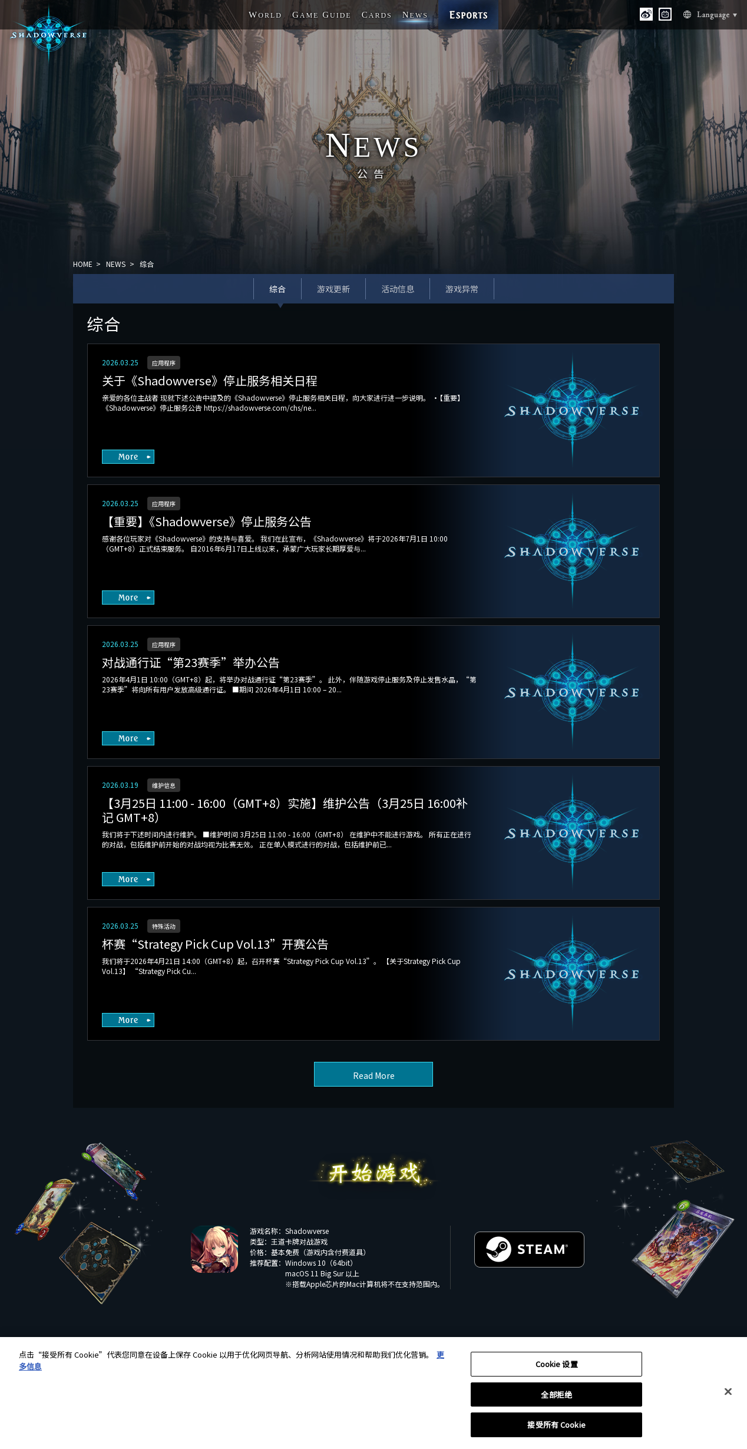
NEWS (115, 264)
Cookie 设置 (557, 1368)
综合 (277, 289)
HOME (82, 264)
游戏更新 (333, 289)
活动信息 (397, 289)
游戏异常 (461, 289)
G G (322, 14)
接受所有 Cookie (556, 1429)
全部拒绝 (556, 1399)
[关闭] (728, 1397)
